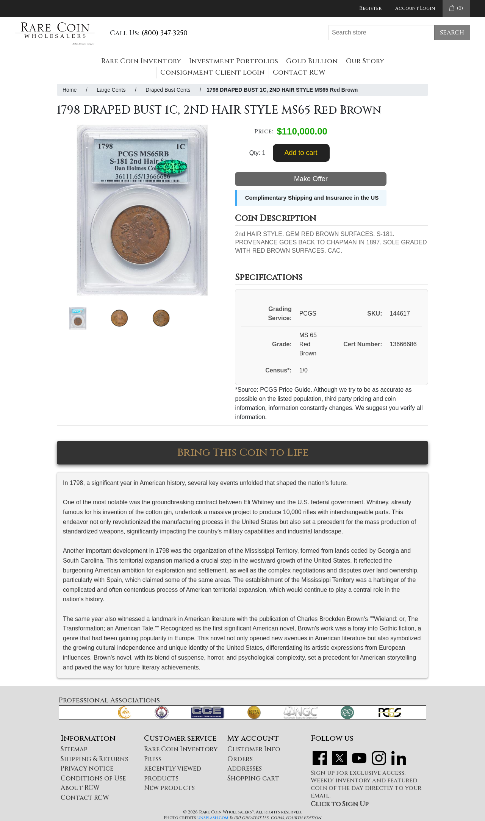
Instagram (379, 758)
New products (169, 787)
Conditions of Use (93, 778)
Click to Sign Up (340, 804)
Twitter (339, 758)
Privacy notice (87, 768)
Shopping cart (253, 778)
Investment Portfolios (233, 61)
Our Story (365, 61)
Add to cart (300, 152)
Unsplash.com (212, 818)
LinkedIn (398, 758)
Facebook (320, 758)
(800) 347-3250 (164, 33)
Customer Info (253, 749)
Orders (240, 759)
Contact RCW (299, 72)
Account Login (415, 8)
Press (152, 759)
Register (370, 8)
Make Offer (311, 179)
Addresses (244, 768)
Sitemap (74, 749)
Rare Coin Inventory (141, 61)
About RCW (80, 787)
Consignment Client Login (212, 72)
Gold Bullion (312, 61)
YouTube (359, 758)
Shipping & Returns (94, 759)
